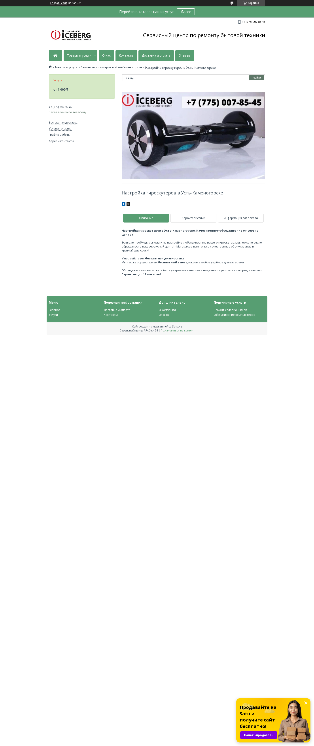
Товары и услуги (79, 55)
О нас (106, 55)
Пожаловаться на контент (178, 330)
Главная (54, 310)
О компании (167, 310)
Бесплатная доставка (63, 122)
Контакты (126, 55)
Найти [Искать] (257, 77)
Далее (186, 11)
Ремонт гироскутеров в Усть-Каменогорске (111, 67)
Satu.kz (177, 326)
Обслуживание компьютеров (234, 315)
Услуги (53, 315)
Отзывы (185, 55)
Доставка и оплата (156, 55)
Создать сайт (58, 3)
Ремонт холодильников (230, 310)
